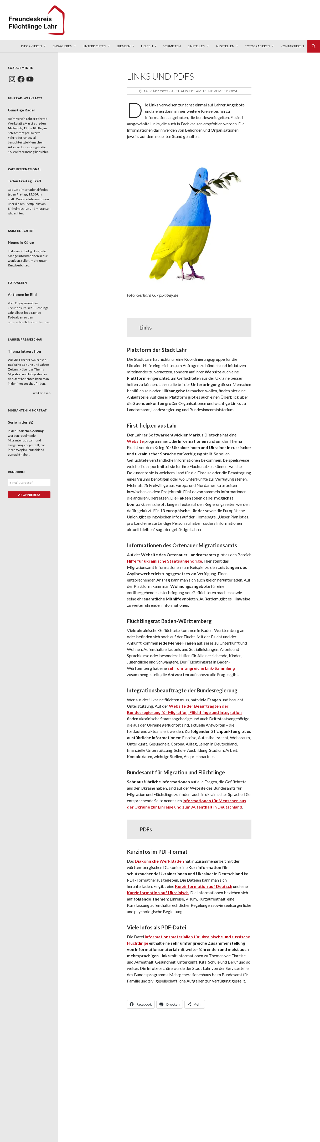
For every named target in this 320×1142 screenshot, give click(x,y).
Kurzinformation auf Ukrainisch (158, 892)
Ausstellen (225, 46)
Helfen (147, 46)
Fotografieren (257, 46)
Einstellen (196, 46)
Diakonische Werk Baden (159, 860)
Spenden (124, 46)
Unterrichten (94, 46)
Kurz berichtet (18, 265)
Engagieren (62, 46)
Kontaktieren (292, 46)
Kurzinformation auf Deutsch (203, 886)
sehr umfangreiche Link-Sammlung (201, 668)
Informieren (31, 46)
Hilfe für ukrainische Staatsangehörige (164, 560)
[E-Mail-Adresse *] (29, 482)
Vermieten (172, 46)
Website (135, 441)
